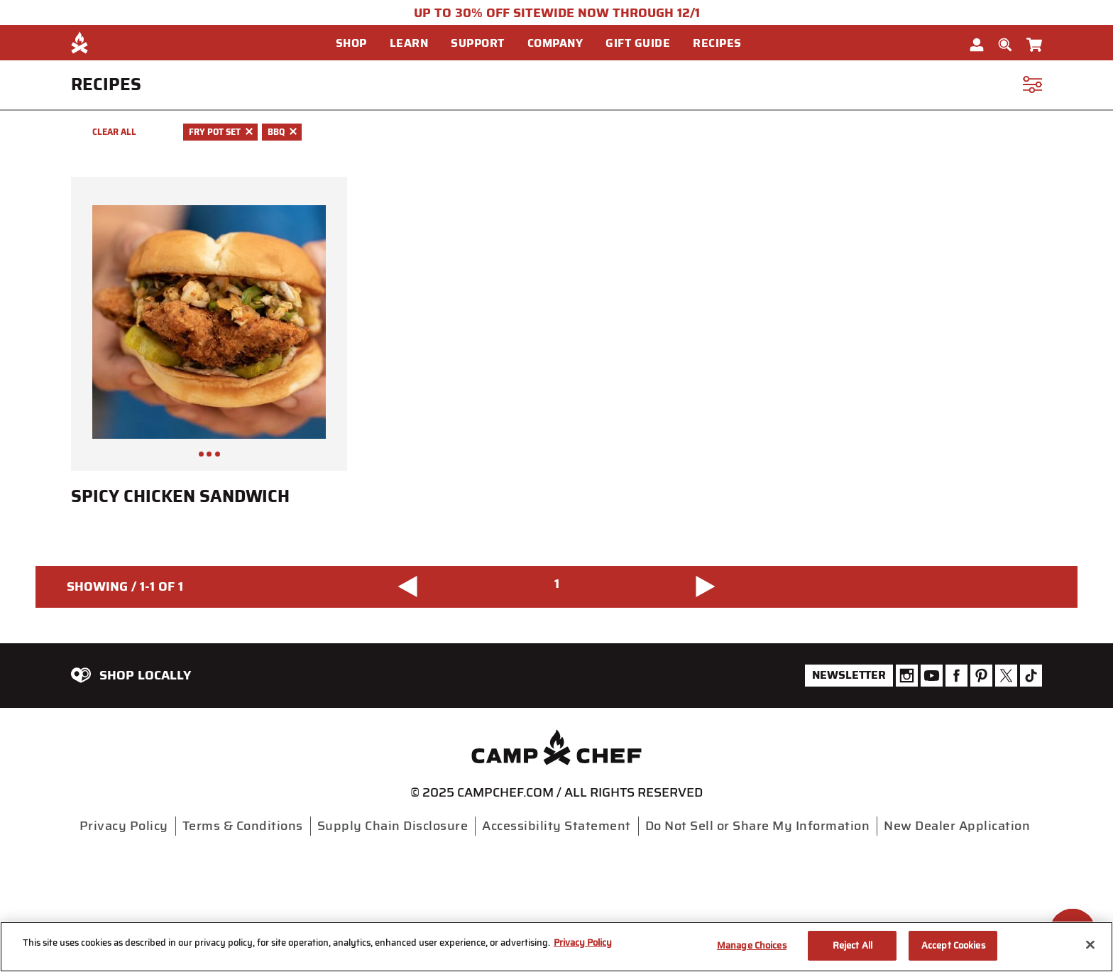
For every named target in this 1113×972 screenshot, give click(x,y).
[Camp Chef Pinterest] (981, 676)
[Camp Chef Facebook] (956, 676)
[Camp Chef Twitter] (1006, 676)
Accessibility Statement (556, 826)
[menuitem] (363, 43)
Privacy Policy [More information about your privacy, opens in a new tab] (583, 942)
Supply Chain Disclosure (392, 826)
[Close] (1090, 944)
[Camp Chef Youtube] (932, 676)
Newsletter (849, 675)
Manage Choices (751, 945)
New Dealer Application (957, 826)
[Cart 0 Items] (1034, 42)
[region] (556, 947)
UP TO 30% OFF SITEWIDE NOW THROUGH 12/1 (557, 13)
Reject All (852, 945)
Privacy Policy (124, 826)
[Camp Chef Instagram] (907, 676)
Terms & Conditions (242, 826)
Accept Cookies (953, 945)
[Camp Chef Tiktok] (1031, 676)
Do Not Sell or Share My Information (757, 826)
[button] (357, 43)
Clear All (114, 131)
